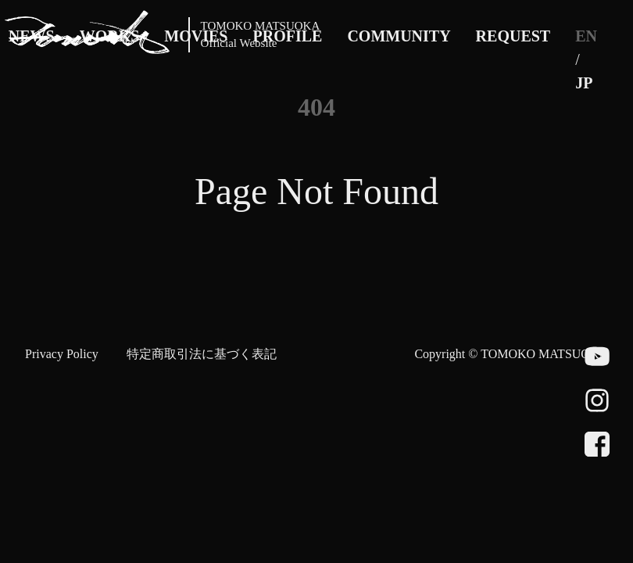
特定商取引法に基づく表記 (202, 353)
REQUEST (513, 36)
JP (583, 82)
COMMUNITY (398, 36)
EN (586, 36)
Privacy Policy (61, 353)
